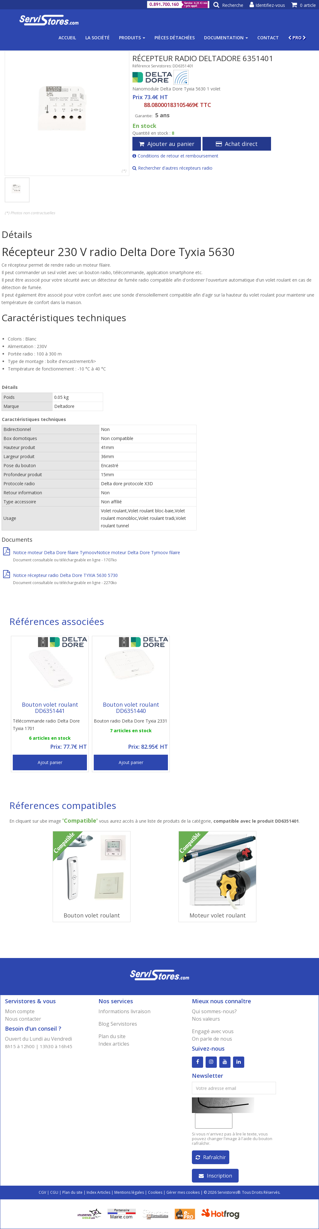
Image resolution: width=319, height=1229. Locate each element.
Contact (268, 38)
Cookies (155, 1192)
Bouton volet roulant (92, 915)
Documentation (226, 38)
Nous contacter (23, 1018)
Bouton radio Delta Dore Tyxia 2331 (130, 721)
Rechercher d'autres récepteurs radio (172, 168)
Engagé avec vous (213, 1031)
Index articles (113, 1043)
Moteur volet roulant (217, 915)
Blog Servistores (117, 1023)
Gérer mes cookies (183, 1192)
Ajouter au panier (166, 144)
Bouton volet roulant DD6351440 (131, 707)
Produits (132, 38)
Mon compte (20, 1011)
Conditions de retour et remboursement (175, 156)
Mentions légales (129, 1192)
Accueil (67, 38)
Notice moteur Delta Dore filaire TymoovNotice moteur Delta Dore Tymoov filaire (91, 552)
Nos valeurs (206, 1018)
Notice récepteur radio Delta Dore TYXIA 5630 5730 (60, 575)
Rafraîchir (211, 1157)
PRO (297, 38)
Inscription (215, 1175)
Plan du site (112, 1036)
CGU (54, 1192)
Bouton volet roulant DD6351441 (50, 707)
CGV (42, 1192)
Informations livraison (124, 1011)
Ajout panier (50, 762)
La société (97, 38)
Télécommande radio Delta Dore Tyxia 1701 (46, 724)
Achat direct (237, 144)
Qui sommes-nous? (214, 1011)
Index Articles (98, 1192)
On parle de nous (212, 1038)
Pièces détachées (175, 38)
